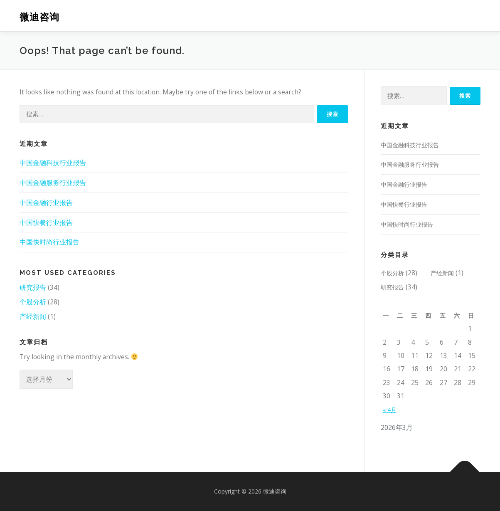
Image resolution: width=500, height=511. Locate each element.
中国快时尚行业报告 (49, 242)
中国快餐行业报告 (46, 222)
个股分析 (33, 301)
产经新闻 (33, 316)
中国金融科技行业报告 (53, 162)
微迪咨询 (39, 16)
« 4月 (390, 410)
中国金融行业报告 (46, 202)
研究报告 (33, 287)
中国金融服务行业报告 (53, 182)
